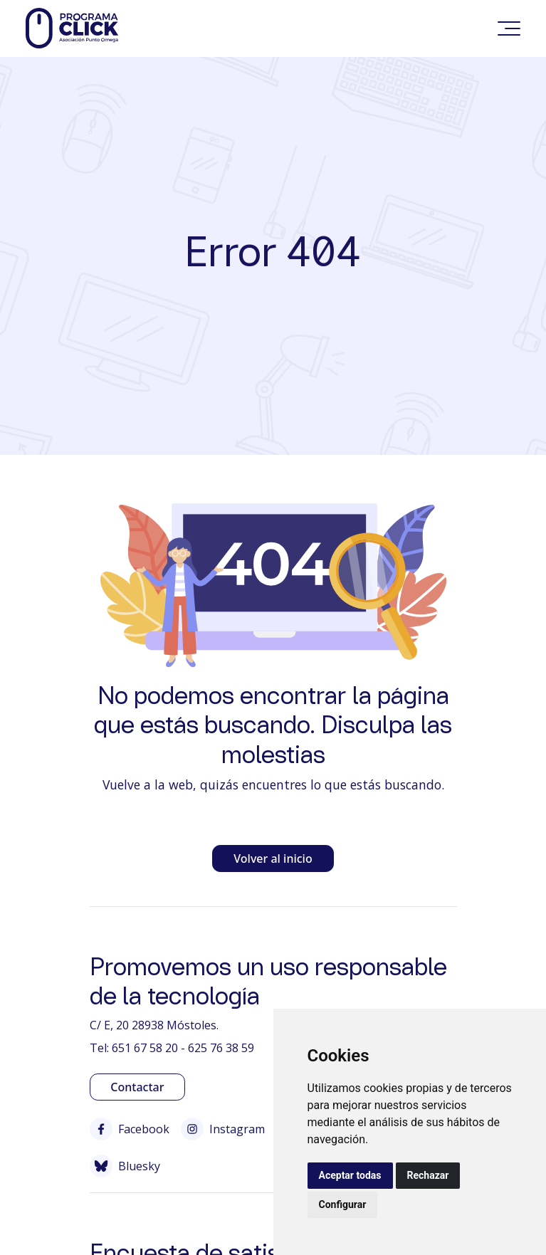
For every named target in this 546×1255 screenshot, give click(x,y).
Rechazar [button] (428, 1175)
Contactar (137, 1087)
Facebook (129, 1129)
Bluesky (125, 1166)
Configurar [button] (343, 1204)
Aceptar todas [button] (350, 1175)
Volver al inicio (272, 858)
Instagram (223, 1129)
